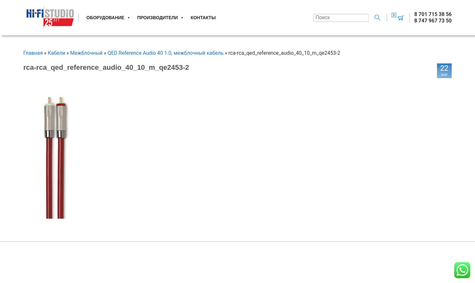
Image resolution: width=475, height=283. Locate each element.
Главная (33, 53)
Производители (160, 18)
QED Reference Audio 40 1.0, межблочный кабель (165, 53)
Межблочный (86, 53)
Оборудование (108, 18)
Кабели (56, 53)
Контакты (203, 17)
